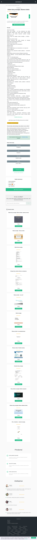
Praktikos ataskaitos (18, 531)
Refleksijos (13, 534)
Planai (8, 534)
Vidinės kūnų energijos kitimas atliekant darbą (18, 405)
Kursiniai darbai (15, 527)
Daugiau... (26, 538)
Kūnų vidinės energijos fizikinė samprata (18, 388)
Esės (20, 526)
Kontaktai (8, 522)
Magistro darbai (9, 533)
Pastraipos (8, 532)
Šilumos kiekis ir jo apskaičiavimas (18, 331)
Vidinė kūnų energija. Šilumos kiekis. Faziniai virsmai (18, 212)
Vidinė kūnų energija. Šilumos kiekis (14, 5)
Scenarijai (18, 534)
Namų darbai (9, 528)
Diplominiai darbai (14, 526)
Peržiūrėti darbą (18, 169)
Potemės (14, 532)
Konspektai (9, 527)
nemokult (18, 2)
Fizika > (7, 5)
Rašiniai (20, 528)
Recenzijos (24, 528)
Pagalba (8, 521)
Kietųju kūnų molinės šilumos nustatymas (18, 271)
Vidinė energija (18, 313)
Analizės (8, 526)
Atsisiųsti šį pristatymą (18, 24)
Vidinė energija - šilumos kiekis (18, 230)
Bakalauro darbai (16, 533)
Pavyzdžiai (14, 528)
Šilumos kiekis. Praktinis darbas (18, 347)
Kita (7, 531)
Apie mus (8, 520)
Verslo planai (24, 532)
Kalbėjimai (18, 532)
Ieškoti (28, 203)
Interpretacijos (25, 526)
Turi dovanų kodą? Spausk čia (18, 172)
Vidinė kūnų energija (18, 247)
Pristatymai (18, 147)
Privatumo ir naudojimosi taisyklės (12, 523)
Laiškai (12, 531)
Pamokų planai (23, 533)
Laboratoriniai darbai (22, 527)
